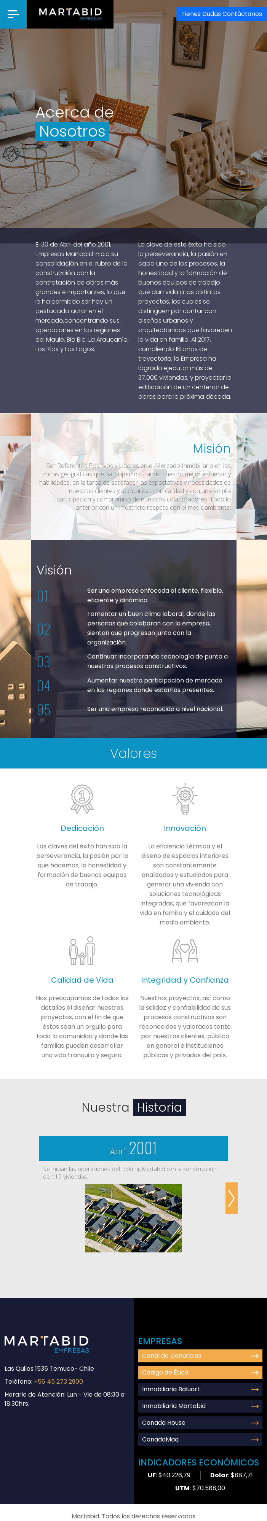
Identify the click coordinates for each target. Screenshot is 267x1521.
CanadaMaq (200, 1439)
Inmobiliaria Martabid (200, 1406)
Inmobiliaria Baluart (200, 1389)
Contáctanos (221, 14)
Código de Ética (200, 1372)
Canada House (200, 1422)
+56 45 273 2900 (58, 1381)
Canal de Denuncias (200, 1355)
